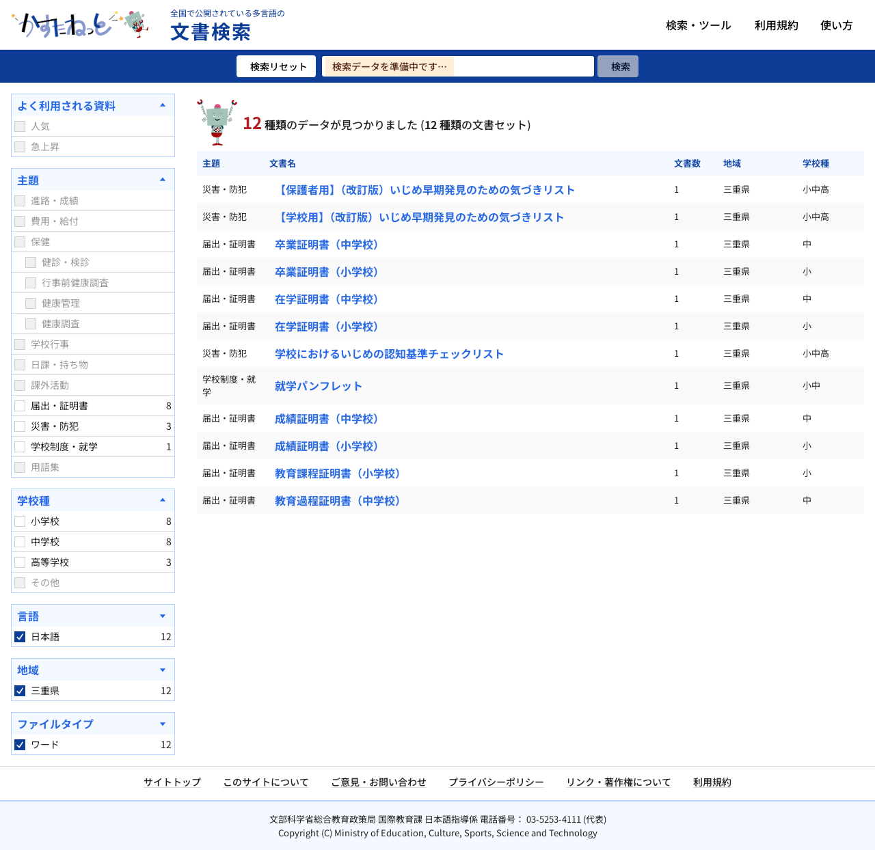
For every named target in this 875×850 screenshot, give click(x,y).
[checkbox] (19, 126)
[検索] (617, 66)
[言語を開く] (93, 616)
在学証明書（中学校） (329, 298)
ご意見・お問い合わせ (379, 782)
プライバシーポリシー (496, 782)
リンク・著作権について (618, 782)
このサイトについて (266, 782)
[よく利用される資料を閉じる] (93, 105)
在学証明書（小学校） (329, 326)
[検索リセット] (276, 66)
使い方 (836, 24)
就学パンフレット (319, 385)
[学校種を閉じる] (93, 500)
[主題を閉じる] (93, 180)
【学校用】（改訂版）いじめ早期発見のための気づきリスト (420, 216)
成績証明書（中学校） (329, 418)
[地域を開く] (93, 670)
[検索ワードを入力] (458, 66)
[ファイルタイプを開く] (93, 724)
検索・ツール (698, 24)
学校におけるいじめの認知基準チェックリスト (389, 353)
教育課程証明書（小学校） (340, 473)
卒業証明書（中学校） (329, 244)
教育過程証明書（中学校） (340, 500)
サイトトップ (172, 782)
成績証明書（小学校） (329, 445)
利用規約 (776, 24)
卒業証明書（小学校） (329, 271)
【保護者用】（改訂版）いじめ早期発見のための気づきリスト (425, 189)
